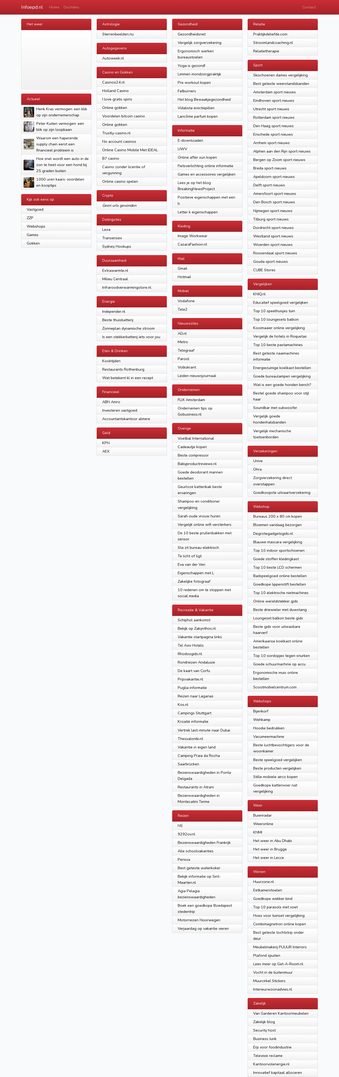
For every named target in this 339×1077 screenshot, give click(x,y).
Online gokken (114, 107)
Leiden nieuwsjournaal (197, 375)
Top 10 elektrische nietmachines (281, 592)
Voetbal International (196, 438)
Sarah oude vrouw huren (199, 516)
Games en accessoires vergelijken (206, 174)
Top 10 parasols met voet (275, 907)
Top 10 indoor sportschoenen (279, 550)
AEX (105, 451)
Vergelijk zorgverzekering (199, 42)
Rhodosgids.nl (190, 653)
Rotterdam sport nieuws (274, 117)
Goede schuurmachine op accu (279, 664)
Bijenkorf (260, 711)
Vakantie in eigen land (197, 747)
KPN (106, 442)
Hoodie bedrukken (268, 728)
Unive (258, 460)
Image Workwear (192, 235)
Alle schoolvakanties (195, 851)
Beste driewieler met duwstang (280, 609)
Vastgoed (35, 209)
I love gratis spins (117, 99)
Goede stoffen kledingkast (276, 558)
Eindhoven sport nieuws (273, 100)
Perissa (184, 859)
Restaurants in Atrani (196, 787)
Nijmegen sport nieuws (272, 210)
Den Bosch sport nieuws (274, 202)
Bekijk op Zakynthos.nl (197, 628)
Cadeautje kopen (192, 446)
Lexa (106, 229)
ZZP (30, 217)
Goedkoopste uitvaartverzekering (281, 492)
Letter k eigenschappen (198, 212)
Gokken (33, 243)
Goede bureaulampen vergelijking (282, 376)
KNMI (257, 832)
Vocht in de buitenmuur (273, 972)
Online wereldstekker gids (275, 601)
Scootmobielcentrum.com (275, 687)
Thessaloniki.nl (190, 738)
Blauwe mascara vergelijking (277, 542)
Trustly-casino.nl (116, 133)
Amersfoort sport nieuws (274, 193)
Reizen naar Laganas (195, 696)
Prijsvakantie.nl (190, 679)
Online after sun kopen (197, 157)
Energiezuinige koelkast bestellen (282, 367)
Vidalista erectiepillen (196, 108)
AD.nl (182, 333)
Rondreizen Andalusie (196, 662)
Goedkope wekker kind (272, 898)
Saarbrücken (188, 764)
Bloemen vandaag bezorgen (277, 524)
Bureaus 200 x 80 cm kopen (277, 516)
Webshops (36, 226)
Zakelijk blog (264, 1021)
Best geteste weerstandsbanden (281, 83)
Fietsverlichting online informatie (205, 165)
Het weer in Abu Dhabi (272, 840)
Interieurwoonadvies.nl (272, 989)
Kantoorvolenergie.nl (271, 1064)
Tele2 (183, 309)
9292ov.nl (186, 834)
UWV (182, 148)
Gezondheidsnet (192, 34)
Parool (183, 358)
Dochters (71, 7)
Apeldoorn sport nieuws (274, 176)
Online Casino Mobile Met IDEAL (130, 150)
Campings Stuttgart (194, 713)
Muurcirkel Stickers (269, 980)
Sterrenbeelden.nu (118, 34)
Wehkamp (261, 719)
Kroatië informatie (193, 721)
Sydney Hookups (116, 246)
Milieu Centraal (115, 279)
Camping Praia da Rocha (199, 755)
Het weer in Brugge (270, 849)
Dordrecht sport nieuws (273, 227)
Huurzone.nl (263, 881)
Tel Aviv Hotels (191, 645)
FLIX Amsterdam (191, 399)
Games (32, 234)
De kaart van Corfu (194, 670)
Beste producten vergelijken (277, 768)
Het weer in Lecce (268, 857)
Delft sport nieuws (269, 185)
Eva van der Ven (191, 564)
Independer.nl (113, 311)
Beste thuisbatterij (117, 320)
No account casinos (119, 141)
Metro (183, 341)
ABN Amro (111, 401)
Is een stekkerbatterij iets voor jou (131, 336)
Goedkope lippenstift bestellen (279, 584)
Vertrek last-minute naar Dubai (204, 730)
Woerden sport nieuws (273, 244)
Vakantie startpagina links (200, 636)
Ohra (257, 469)
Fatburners (187, 91)
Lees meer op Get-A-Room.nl (278, 963)
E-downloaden (190, 140)
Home (54, 7)
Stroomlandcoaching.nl (273, 42)
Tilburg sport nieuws (271, 219)
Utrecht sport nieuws (271, 109)
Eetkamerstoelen (267, 890)
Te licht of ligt (190, 556)
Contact (309, 7)
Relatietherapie (266, 51)
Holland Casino (115, 90)
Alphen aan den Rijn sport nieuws (282, 151)
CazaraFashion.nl (192, 244)
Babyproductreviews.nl (197, 463)
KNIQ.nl (259, 294)
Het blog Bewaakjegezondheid (204, 99)
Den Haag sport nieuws (273, 125)
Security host (264, 1030)
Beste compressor (193, 455)
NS (180, 825)
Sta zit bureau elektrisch (198, 547)
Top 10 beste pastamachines (278, 344)
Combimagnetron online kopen (279, 924)
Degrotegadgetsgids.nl (273, 533)
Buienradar (262, 815)
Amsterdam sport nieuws (274, 92)
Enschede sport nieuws (273, 134)
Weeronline (263, 823)
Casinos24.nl (113, 82)
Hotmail (184, 276)
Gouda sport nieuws (270, 261)
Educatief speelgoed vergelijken (280, 302)
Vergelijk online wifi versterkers (204, 524)
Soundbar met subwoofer (275, 407)
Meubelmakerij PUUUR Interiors (280, 947)
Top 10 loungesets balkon (276, 319)
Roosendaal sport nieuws (275, 253)
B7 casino (110, 158)
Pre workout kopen (194, 82)
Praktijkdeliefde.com (270, 34)
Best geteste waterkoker (199, 868)
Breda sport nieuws (270, 168)
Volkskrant (187, 367)
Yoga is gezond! (191, 65)
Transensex (112, 238)
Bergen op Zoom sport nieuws (279, 159)
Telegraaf (186, 350)
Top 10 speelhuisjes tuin (274, 311)
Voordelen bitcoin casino (123, 116)
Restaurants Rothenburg (123, 369)
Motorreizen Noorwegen (199, 920)
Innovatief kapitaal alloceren (277, 1072)
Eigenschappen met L (196, 573)
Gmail (182, 268)
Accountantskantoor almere (126, 418)
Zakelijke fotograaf (194, 581)
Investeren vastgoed (119, 410)
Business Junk (264, 1038)
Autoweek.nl (113, 58)
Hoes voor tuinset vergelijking (279, 915)
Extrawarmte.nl (115, 270)
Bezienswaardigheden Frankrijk (204, 842)
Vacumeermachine (268, 736)
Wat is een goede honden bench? (282, 384)
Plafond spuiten (266, 955)
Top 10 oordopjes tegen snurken (281, 655)
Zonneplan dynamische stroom (128, 328)
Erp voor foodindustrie (272, 1047)
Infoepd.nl (32, 7)
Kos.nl (183, 704)
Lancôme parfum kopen (198, 116)
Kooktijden (111, 360)
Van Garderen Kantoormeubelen (281, 1013)
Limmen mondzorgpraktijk (199, 74)
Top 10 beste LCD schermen (277, 567)
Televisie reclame (268, 1055)
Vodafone (186, 300)
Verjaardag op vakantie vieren (203, 928)
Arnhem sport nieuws (271, 142)
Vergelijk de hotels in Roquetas (280, 336)
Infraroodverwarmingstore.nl (126, 287)
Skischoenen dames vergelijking (280, 75)
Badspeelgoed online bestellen (280, 575)
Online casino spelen (120, 181)
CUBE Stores (264, 270)
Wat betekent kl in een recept (127, 377)
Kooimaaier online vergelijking (279, 327)
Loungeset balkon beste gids (278, 618)
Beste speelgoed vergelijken (277, 759)
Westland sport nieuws (273, 236)
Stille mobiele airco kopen (275, 776)
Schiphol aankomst (194, 620)
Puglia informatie (192, 687)
